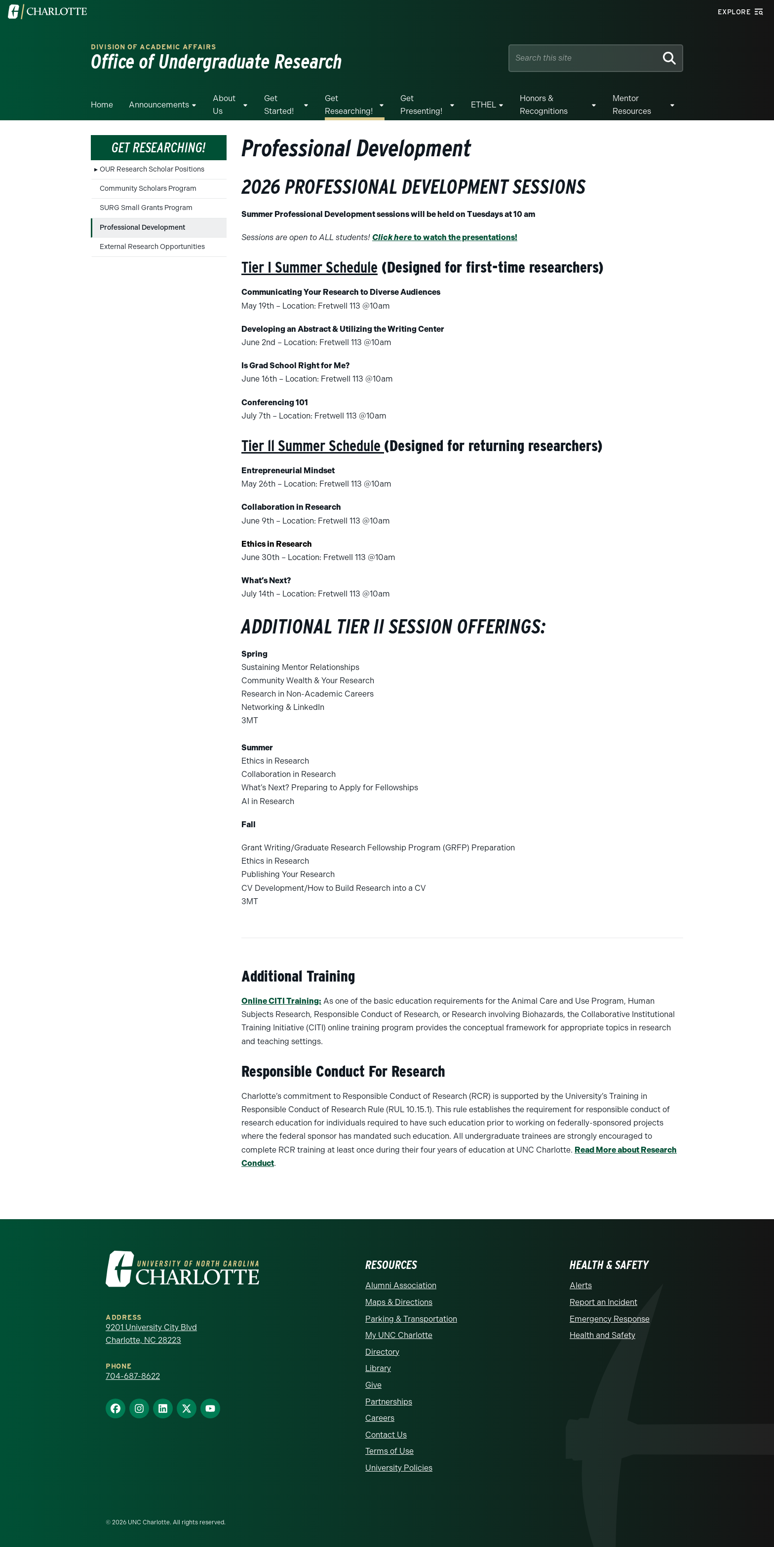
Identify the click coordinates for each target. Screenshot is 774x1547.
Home (102, 104)
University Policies (398, 1468)
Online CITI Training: (281, 1001)
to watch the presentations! (444, 237)
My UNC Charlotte (398, 1335)
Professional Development (142, 227)
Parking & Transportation (411, 1319)
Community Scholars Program (148, 188)
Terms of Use (389, 1451)
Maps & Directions (398, 1302)
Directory (382, 1352)
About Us (224, 105)
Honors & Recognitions (544, 105)
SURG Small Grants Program (146, 208)
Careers (379, 1418)
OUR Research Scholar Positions (152, 169)
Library (378, 1368)
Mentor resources (632, 105)
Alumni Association (400, 1285)
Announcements (159, 104)
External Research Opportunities (152, 247)
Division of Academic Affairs (153, 47)
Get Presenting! (421, 105)
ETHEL (483, 104)
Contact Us (386, 1435)
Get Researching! (349, 105)
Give (373, 1385)
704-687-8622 (133, 1376)
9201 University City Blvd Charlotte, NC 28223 (151, 1334)
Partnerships (388, 1401)
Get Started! (279, 105)
